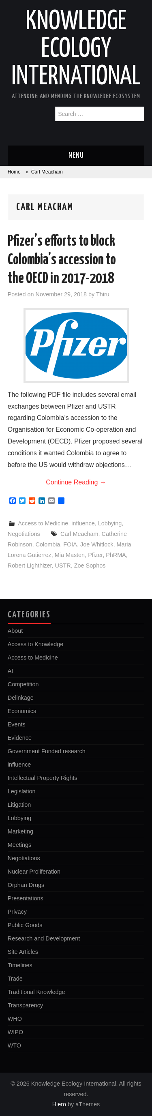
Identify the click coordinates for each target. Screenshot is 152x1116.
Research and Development (44, 938)
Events (17, 724)
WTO (14, 1045)
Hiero (59, 1104)
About (15, 631)
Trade (15, 978)
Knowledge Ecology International (76, 49)
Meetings (19, 845)
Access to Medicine (43, 523)
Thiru (102, 294)
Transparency (25, 1005)
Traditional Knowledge (36, 992)
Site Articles (23, 952)
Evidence (20, 738)
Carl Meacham (79, 534)
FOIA (70, 544)
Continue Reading (76, 482)
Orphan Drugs (26, 885)
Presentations (25, 898)
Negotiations (24, 534)
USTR (63, 565)
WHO (15, 1018)
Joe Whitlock (96, 544)
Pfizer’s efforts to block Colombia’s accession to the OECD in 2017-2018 (62, 260)
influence (83, 523)
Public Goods (25, 925)
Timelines (20, 965)
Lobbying (110, 523)
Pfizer (95, 555)
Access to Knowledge (36, 644)
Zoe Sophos (90, 565)
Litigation (19, 804)
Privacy (17, 911)
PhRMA (116, 555)
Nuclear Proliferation (34, 871)
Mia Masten (70, 555)
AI (10, 671)
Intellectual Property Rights (42, 778)
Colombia (48, 544)
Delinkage (21, 697)
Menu (76, 155)
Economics (22, 711)
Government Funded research (47, 751)
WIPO (15, 1032)
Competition (23, 684)
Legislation (22, 791)
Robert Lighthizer (30, 565)
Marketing (20, 831)
